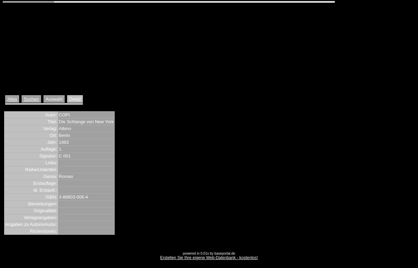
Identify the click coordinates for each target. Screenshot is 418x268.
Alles (12, 99)
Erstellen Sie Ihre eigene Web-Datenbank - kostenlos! (209, 257)
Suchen (31, 99)
